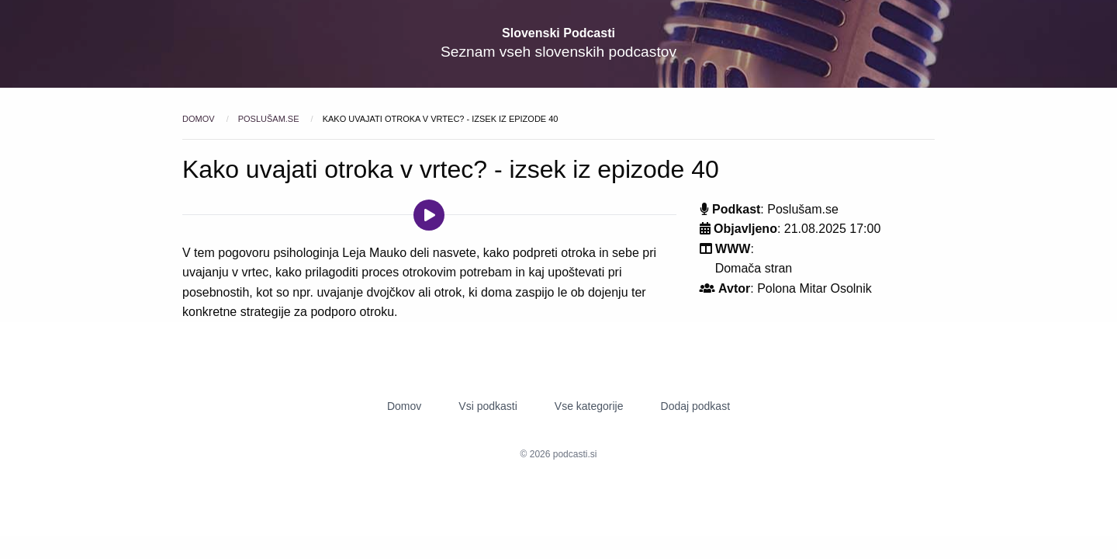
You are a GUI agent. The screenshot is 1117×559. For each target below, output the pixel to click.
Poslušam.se (270, 118)
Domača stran (754, 268)
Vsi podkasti (487, 406)
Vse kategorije (589, 406)
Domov (199, 118)
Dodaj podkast (696, 406)
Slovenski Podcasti (558, 33)
